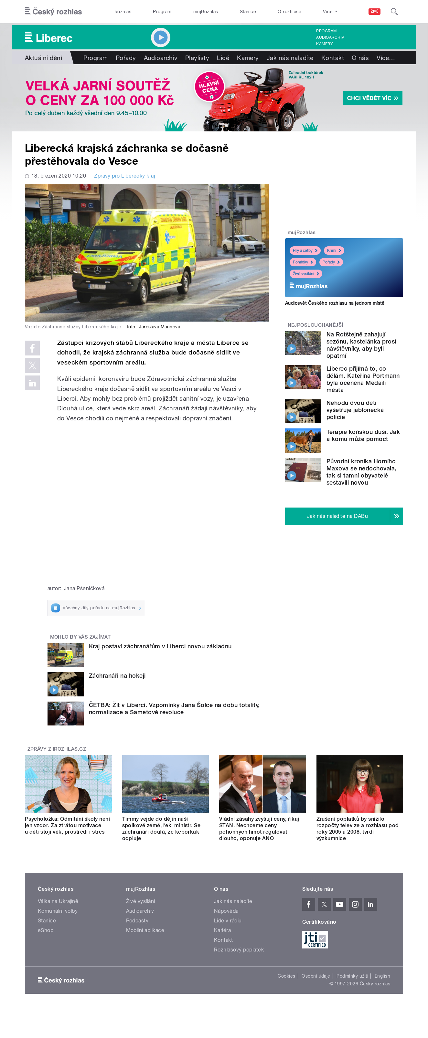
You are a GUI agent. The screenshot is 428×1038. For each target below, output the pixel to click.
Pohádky (303, 262)
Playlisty (197, 57)
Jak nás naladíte (290, 57)
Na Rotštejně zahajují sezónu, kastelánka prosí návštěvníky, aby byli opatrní (361, 345)
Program (162, 11)
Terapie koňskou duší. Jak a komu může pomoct (363, 435)
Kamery (324, 44)
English (382, 976)
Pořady (126, 57)
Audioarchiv (330, 37)
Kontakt (332, 57)
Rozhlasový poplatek (239, 950)
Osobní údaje (316, 976)
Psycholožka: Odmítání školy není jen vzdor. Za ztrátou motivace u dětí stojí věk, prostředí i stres (67, 825)
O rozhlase (289, 11)
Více (386, 57)
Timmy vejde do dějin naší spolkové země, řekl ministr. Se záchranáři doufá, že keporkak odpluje (161, 828)
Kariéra (222, 930)
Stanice (248, 11)
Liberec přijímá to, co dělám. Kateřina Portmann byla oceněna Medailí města (363, 379)
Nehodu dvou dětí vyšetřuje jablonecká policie (355, 409)
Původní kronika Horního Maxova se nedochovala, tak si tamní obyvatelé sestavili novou (361, 472)
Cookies (286, 976)
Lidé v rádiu (228, 921)
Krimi (334, 250)
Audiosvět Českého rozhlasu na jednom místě (334, 303)
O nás (360, 57)
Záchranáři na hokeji (117, 675)
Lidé (223, 57)
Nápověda (226, 911)
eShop (45, 930)
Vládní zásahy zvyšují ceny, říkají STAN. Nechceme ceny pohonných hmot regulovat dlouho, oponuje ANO (260, 828)
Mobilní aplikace (145, 930)
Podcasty (137, 921)
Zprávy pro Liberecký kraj (124, 176)
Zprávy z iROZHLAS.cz (56, 749)
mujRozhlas (205, 11)
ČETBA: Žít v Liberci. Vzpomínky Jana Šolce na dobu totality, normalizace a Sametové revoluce (174, 708)
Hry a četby (305, 250)
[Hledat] (394, 11)
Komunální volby (58, 911)
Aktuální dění (43, 57)
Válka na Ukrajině (58, 901)
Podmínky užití (352, 976)
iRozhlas (122, 11)
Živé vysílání (306, 274)
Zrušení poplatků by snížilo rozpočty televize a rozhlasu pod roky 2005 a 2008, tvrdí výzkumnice (357, 828)
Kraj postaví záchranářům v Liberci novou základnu (160, 646)
